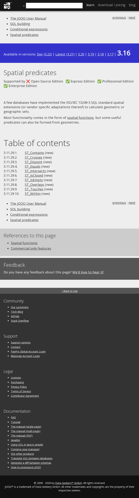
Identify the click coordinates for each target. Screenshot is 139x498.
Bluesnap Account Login (25, 356)
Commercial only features (31, 248)
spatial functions (80, 117)
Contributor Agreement (25, 395)
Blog (132, 5)
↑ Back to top (69, 291)
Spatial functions (24, 243)
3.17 (110, 54)
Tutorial (15, 422)
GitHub (15, 316)
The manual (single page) (26, 426)
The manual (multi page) (25, 431)
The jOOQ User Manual (28, 18)
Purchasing (17, 382)
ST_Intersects (35, 171)
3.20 (81, 54)
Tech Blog (17, 311)
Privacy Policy (19, 386)
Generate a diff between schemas (31, 462)
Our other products (22, 453)
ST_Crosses (33, 157)
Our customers (20, 307)
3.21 (70, 54)
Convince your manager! (25, 449)
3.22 (48, 54)
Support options (21, 342)
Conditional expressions (29, 29)
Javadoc (15, 440)
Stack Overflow (20, 320)
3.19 (91, 54)
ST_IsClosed (34, 175)
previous (119, 17)
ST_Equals (32, 166)
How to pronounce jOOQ (26, 467)
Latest (60, 54)
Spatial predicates (24, 35)
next (132, 17)
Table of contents (37, 143)
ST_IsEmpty (34, 180)
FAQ (13, 417)
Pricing (111, 5)
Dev (40, 54)
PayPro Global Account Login (28, 351)
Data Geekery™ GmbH (68, 483)
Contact (15, 347)
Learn (90, 5)
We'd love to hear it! (88, 272)
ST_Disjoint (33, 162)
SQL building (20, 24)
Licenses (16, 377)
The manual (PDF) (22, 435)
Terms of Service (21, 391)
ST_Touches (34, 189)
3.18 (101, 54)
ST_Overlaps (34, 184)
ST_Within (33, 193)
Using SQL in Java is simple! (27, 444)
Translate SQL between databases (31, 458)
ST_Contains (34, 153)
